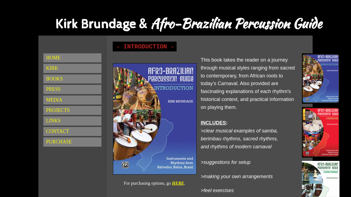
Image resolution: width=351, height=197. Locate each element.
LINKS (53, 120)
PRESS (53, 89)
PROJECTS (58, 110)
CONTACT (57, 131)
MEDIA (54, 100)
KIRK (52, 68)
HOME (53, 57)
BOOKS (54, 79)
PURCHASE (59, 141)
